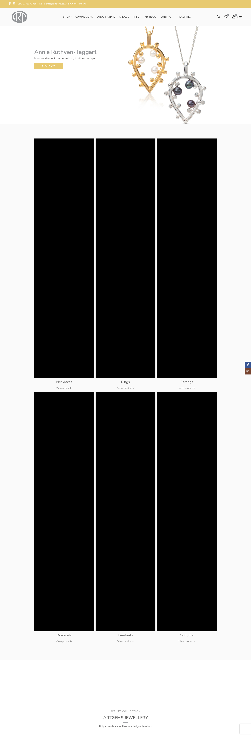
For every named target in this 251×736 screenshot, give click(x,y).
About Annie (106, 16)
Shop (66, 16)
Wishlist (227, 15)
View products (64, 388)
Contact (167, 16)
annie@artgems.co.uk (56, 3)
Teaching (184, 16)
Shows (124, 16)
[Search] (218, 16)
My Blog (150, 16)
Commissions (84, 16)
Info (136, 16)
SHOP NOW (48, 65)
